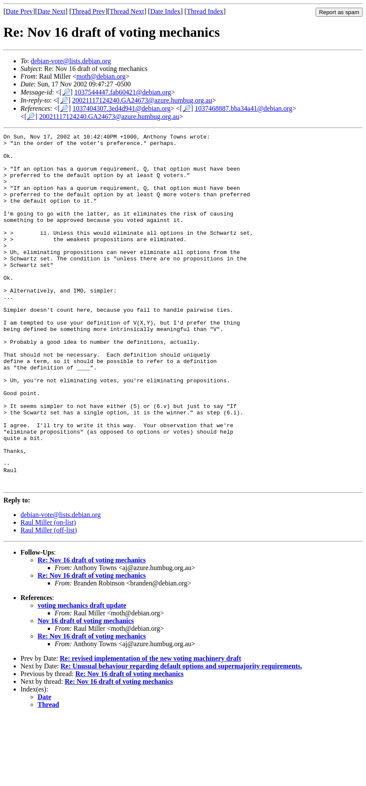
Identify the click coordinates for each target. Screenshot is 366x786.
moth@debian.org (101, 76)
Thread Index (205, 11)
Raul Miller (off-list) (48, 600)
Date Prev (19, 11)
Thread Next (127, 11)
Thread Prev (88, 11)
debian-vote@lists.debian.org (71, 61)
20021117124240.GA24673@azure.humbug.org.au (142, 100)
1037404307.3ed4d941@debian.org (122, 108)
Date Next (51, 11)
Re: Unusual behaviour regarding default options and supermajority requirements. (181, 736)
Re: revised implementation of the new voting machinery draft (150, 729)
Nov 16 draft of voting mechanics (86, 691)
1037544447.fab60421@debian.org (122, 92)
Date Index (165, 11)
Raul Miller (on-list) (48, 593)
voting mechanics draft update (82, 676)
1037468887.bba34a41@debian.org (244, 108)
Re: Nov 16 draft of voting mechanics (92, 630)
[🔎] (66, 92)
